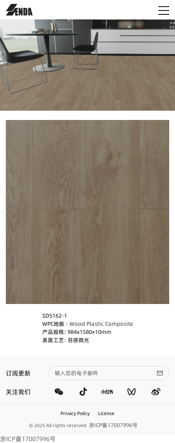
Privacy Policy (75, 413)
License (106, 413)
